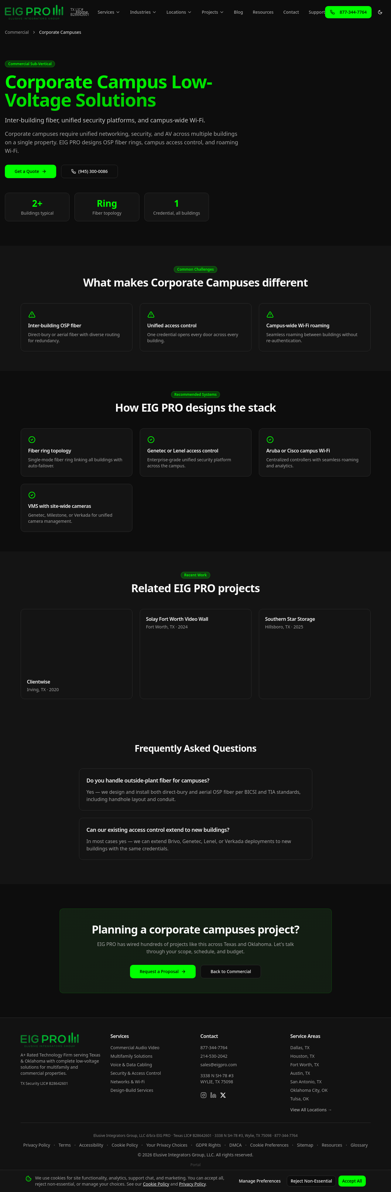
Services (109, 12)
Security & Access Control (136, 1073)
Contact (291, 12)
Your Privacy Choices (166, 1145)
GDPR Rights (208, 1145)
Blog (238, 12)
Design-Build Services (132, 1090)
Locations (179, 12)
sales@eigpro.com (219, 1064)
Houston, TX (302, 1056)
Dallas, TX (300, 1047)
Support (317, 12)
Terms (65, 1145)
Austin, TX (300, 1073)
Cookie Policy (124, 1145)
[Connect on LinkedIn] (213, 1095)
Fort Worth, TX (304, 1064)
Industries (143, 12)
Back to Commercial (231, 971)
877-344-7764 (214, 1047)
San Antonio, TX (306, 1082)
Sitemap (305, 1145)
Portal (195, 1164)
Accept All (352, 1181)
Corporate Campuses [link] (60, 32)
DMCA (235, 1145)
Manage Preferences (259, 1181)
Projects (213, 12)
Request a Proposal (163, 971)
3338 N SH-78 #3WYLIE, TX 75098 (217, 1079)
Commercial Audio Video (135, 1047)
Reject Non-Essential (311, 1181)
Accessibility (91, 1145)
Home (82, 12)
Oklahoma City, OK (309, 1090)
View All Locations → (311, 1110)
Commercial (17, 32)
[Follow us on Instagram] (204, 1095)
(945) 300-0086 (89, 171)
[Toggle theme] (380, 12)
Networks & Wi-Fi (128, 1082)
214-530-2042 (214, 1056)
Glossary (359, 1145)
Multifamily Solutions (132, 1056)
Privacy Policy (36, 1145)
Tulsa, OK (299, 1099)
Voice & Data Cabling (131, 1064)
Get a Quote (30, 171)
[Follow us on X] (223, 1095)
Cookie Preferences (269, 1145)
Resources (263, 12)
